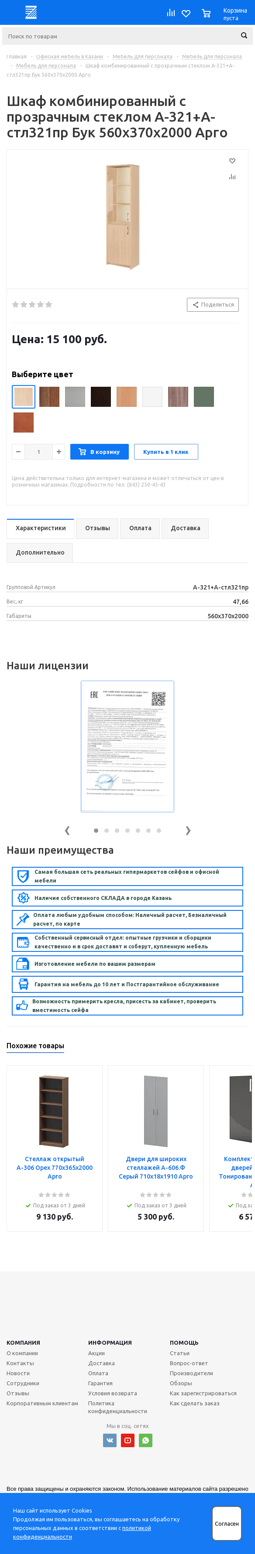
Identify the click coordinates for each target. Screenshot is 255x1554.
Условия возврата (112, 1393)
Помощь (184, 1342)
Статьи (180, 1353)
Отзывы (18, 1393)
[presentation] (67, 828)
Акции (96, 1353)
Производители (191, 1373)
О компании (22, 1353)
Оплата (98, 1373)
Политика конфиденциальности (117, 1407)
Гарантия (100, 1383)
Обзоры (181, 1383)
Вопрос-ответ (189, 1363)
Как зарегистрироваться (203, 1393)
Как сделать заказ (195, 1403)
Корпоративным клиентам (42, 1403)
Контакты (20, 1363)
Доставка (101, 1363)
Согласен (227, 1523)
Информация (110, 1342)
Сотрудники (23, 1383)
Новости (18, 1373)
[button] (96, 830)
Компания (23, 1342)
